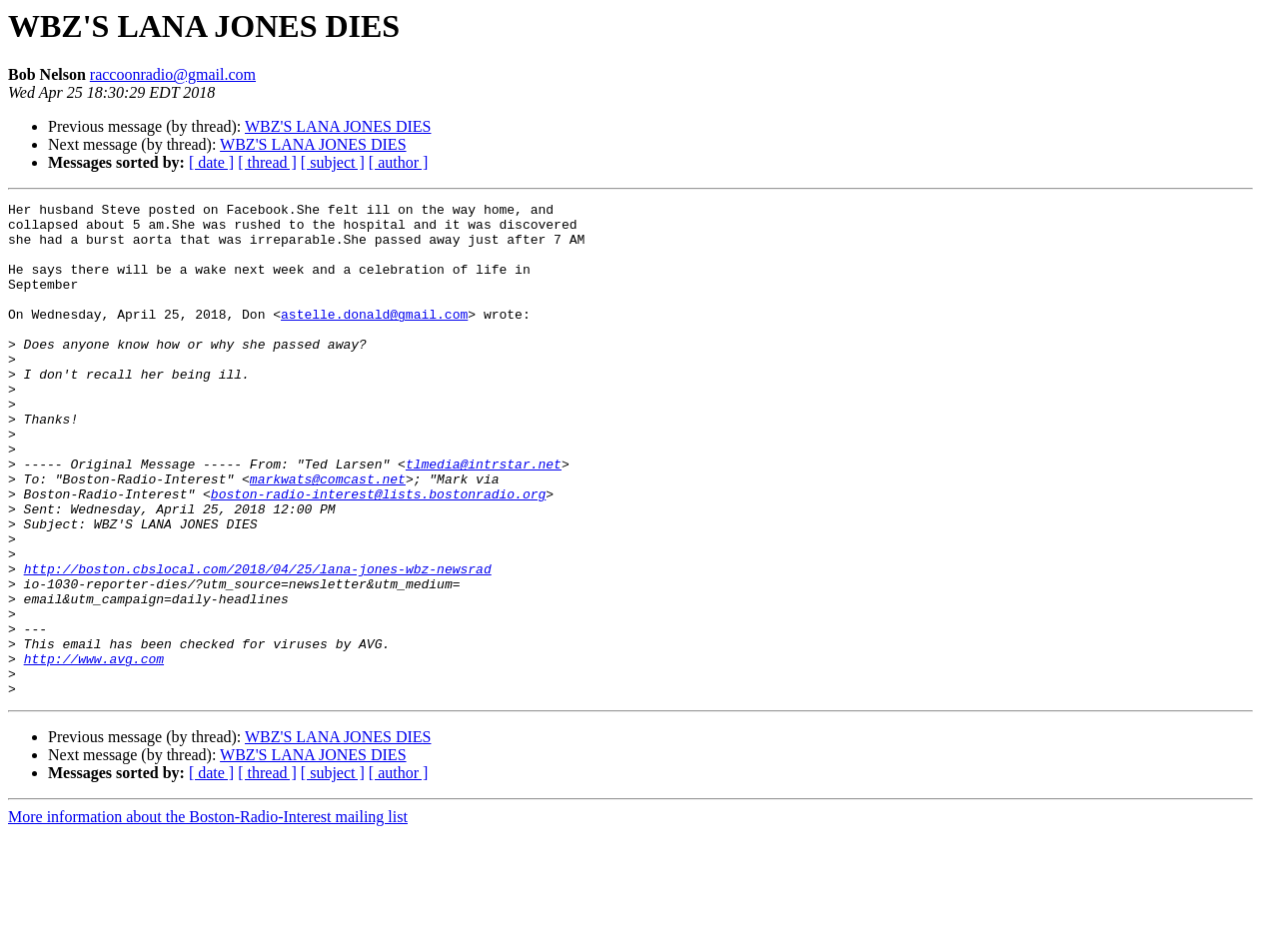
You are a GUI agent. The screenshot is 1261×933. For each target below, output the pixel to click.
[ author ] (399, 162)
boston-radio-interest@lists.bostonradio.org (378, 553)
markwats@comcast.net (328, 535)
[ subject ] (333, 162)
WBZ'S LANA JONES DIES (338, 126)
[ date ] (211, 162)
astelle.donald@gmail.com (374, 338)
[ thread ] (267, 162)
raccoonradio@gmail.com (173, 74)
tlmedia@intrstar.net (484, 517)
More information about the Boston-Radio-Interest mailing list (208, 915)
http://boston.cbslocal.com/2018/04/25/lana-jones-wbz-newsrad (258, 643)
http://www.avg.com (94, 751)
